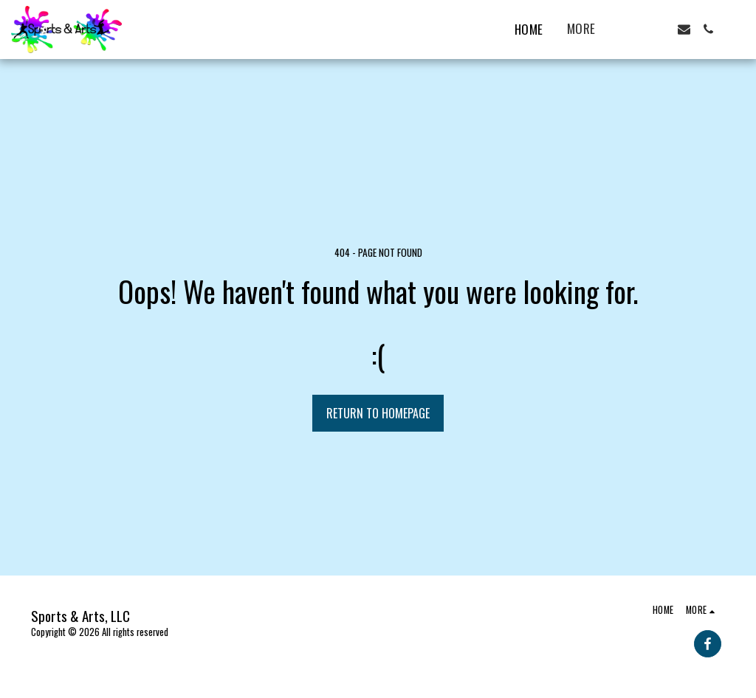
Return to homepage (378, 413)
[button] (635, 29)
